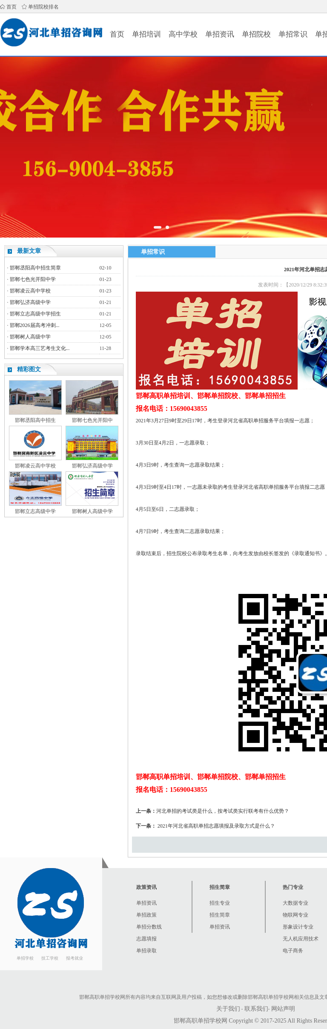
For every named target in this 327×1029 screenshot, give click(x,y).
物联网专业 (295, 915)
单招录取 (146, 951)
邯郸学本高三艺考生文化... (40, 348)
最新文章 (29, 251)
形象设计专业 (298, 927)
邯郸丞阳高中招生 (35, 420)
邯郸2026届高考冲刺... (35, 325)
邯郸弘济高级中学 (30, 302)
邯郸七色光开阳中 (92, 420)
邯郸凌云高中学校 (30, 291)
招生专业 (219, 903)
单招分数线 (149, 927)
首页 (11, 7)
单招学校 (25, 958)
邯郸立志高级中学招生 (35, 314)
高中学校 (183, 34)
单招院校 (256, 34)
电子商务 (293, 951)
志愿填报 (146, 939)
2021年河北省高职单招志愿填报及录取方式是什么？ (216, 826)
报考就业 (74, 958)
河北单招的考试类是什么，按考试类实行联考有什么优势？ (222, 811)
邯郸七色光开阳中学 (33, 279)
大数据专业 (295, 903)
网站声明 (283, 1009)
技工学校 (49, 958)
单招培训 (146, 34)
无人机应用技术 (300, 939)
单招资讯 (219, 34)
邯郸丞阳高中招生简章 (35, 268)
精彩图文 (29, 369)
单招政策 (146, 915)
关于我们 (228, 1009)
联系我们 (256, 1009)
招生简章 (219, 915)
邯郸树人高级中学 (30, 337)
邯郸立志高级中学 (35, 511)
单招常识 (292, 34)
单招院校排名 (43, 7)
